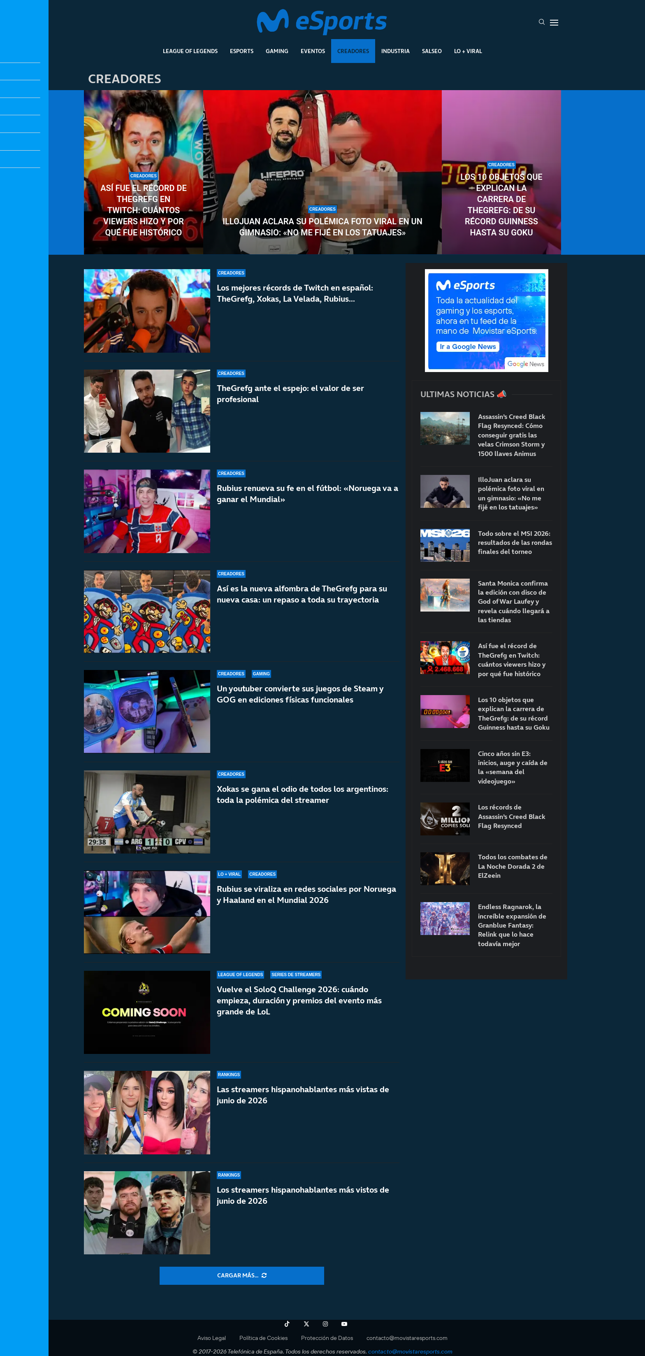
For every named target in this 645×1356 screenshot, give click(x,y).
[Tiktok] (287, 1324)
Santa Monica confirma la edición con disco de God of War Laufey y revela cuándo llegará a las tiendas (514, 602)
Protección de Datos (327, 1338)
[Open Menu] (554, 23)
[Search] (542, 22)
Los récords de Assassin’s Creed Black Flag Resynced (511, 816)
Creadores (353, 51)
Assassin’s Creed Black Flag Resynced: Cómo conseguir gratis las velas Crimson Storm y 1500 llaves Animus (511, 435)
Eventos (313, 51)
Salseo (432, 51)
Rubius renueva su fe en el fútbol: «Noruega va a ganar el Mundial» (307, 493)
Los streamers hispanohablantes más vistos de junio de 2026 (303, 1195)
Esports (241, 51)
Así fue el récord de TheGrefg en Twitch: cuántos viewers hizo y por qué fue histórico (143, 210)
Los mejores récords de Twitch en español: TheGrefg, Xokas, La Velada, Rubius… (295, 293)
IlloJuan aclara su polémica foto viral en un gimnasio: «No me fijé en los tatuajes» (322, 226)
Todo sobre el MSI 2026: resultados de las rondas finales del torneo (515, 542)
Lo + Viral (468, 51)
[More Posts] (242, 1276)
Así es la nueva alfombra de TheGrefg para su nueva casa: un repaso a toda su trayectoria (302, 594)
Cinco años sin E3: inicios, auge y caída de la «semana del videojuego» (513, 767)
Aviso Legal (211, 1338)
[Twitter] (306, 1324)
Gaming (277, 51)
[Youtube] (344, 1324)
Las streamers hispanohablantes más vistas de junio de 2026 (303, 1095)
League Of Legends (190, 51)
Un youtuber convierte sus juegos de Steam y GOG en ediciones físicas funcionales (300, 694)
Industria (395, 51)
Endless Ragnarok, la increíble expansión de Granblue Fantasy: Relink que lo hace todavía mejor (512, 925)
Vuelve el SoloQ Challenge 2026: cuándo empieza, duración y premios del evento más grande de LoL (299, 1000)
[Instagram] (325, 1324)
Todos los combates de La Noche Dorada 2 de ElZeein (513, 866)
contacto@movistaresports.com (407, 1338)
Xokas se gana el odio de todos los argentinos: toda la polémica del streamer (302, 794)
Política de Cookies (263, 1338)
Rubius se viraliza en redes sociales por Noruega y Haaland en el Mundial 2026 (306, 894)
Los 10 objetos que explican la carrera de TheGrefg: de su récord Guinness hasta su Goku (501, 204)
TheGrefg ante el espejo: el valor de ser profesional (290, 393)
